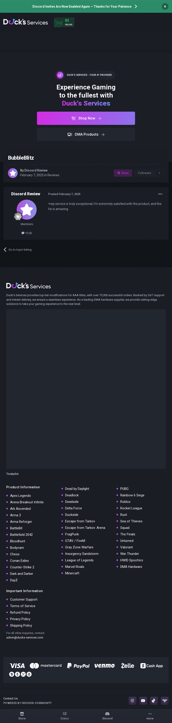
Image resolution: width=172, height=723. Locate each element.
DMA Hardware (131, 567)
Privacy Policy (20, 619)
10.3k (27, 233)
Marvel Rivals (74, 567)
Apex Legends (20, 496)
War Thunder (129, 554)
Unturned (126, 541)
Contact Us (10, 698)
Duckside (71, 515)
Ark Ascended (20, 509)
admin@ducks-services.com (24, 637)
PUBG (124, 489)
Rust (123, 515)
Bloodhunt (17, 541)
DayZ (14, 580)
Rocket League (131, 508)
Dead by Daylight (77, 489)
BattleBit (16, 528)
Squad (124, 528)
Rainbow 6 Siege (132, 495)
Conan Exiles (19, 561)
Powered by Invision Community (27, 703)
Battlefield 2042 (21, 535)
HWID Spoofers (131, 560)
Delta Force (73, 508)
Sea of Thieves (131, 521)
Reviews (53, 175)
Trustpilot (12, 473)
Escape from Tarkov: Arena (85, 528)
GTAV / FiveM (75, 541)
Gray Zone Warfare (79, 547)
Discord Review (35, 170)
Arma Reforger (21, 522)
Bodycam (17, 548)
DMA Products (86, 134)
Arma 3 (15, 515)
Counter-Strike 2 (22, 567)
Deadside (72, 502)
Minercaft (72, 573)
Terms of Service (22, 606)
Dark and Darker (21, 574)
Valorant (126, 547)
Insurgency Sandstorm (82, 554)
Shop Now (86, 118)
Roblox (125, 502)
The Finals (127, 534)
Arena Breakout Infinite (27, 502)
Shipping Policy (21, 625)
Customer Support (23, 599)
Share (123, 173)
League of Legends (79, 560)
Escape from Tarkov (80, 521)
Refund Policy (20, 612)
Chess (14, 554)
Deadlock (72, 495)
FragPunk (72, 534)
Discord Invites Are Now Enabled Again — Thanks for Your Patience (81, 6)
